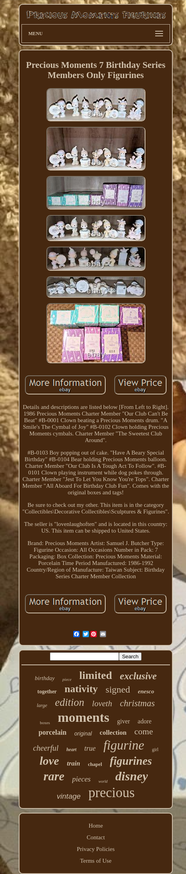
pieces (81, 779)
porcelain (53, 732)
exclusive (138, 676)
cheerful (46, 748)
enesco (146, 691)
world (102, 781)
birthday (45, 678)
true (90, 748)
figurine (123, 745)
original (83, 733)
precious (112, 792)
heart (71, 749)
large (42, 705)
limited (95, 675)
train (73, 763)
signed (118, 689)
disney (131, 776)
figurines (131, 761)
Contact (96, 837)
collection (113, 732)
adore (145, 721)
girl (155, 749)
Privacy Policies (96, 849)
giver (123, 721)
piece (66, 679)
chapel (95, 764)
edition (69, 702)
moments (83, 717)
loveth (102, 703)
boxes (45, 722)
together (47, 692)
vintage (69, 796)
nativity (81, 689)
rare (54, 776)
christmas (137, 703)
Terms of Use (96, 861)
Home (96, 825)
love (49, 760)
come (144, 731)
